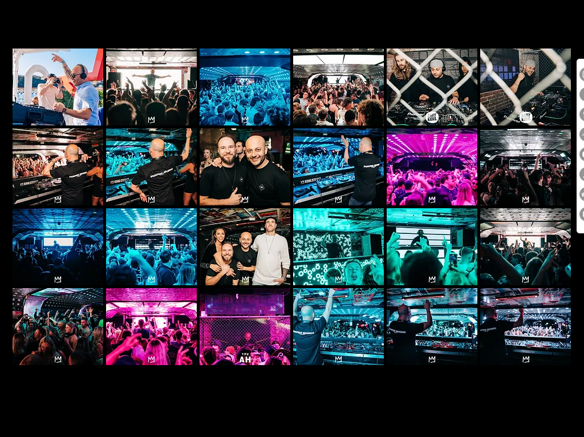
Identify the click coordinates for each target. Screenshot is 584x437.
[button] (58, 87)
